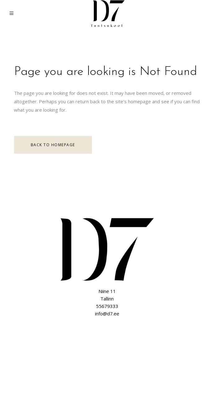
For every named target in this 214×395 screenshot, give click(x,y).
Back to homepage (53, 144)
